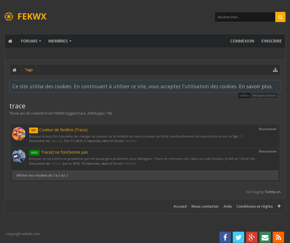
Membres (58, 41)
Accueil (180, 206)
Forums (29, 41)
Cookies (244, 95)
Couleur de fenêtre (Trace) (58, 129)
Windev (131, 141)
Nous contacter (205, 206)
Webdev (130, 163)
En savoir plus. (256, 86)
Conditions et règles (254, 206)
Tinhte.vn (273, 191)
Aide (227, 206)
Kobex (56, 163)
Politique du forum (264, 95)
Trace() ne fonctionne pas (58, 152)
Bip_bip (57, 141)
